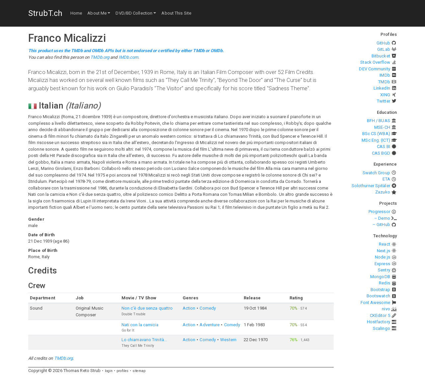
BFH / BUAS (378, 120)
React (384, 244)
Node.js (382, 257)
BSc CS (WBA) (376, 133)
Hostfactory (378, 321)
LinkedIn (382, 88)
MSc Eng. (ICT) (376, 140)
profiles (122, 371)
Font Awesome (375, 302)
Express (382, 263)
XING (385, 94)
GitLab (383, 49)
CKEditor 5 (380, 315)
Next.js (383, 250)
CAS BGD (381, 153)
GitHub (383, 42)
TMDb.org (99, 57)
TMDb (384, 81)
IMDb (385, 75)
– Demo (382, 218)
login (109, 371)
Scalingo (381, 328)
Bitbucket (381, 55)
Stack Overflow (375, 62)
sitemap (138, 371)
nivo (386, 308)
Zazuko (382, 192)
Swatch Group (376, 172)
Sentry (384, 269)
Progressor (379, 211)
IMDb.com (128, 57)
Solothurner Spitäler (371, 185)
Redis (384, 282)
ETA (386, 179)
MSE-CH (382, 127)
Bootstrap (380, 289)
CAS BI (383, 146)
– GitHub (381, 224)
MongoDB (380, 276)
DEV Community (374, 68)
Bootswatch (378, 295)
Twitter (383, 101)
